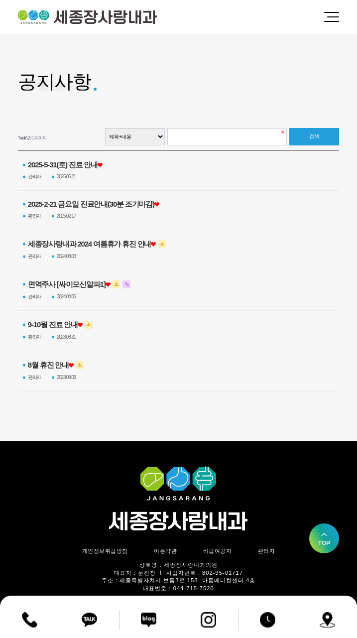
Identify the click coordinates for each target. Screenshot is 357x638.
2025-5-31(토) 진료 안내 (63, 164)
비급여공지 (217, 551)
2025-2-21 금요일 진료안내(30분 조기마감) (91, 204)
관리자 (266, 551)
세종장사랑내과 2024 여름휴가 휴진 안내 (89, 244)
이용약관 (165, 551)
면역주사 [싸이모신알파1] (67, 284)
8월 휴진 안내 (48, 365)
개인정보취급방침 (105, 551)
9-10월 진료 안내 (53, 324)
